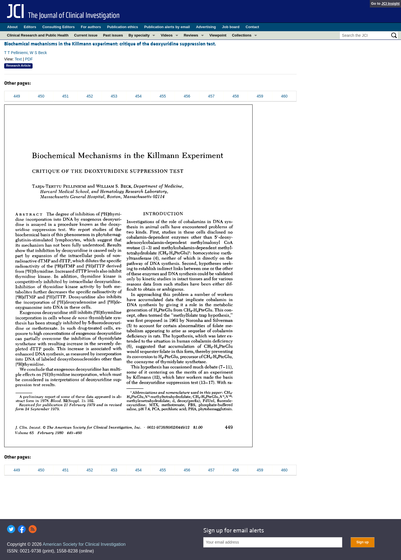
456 (187, 96)
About (12, 27)
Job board (230, 27)
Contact (252, 27)
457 (211, 96)
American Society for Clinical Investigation (84, 544)
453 (114, 96)
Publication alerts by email (167, 27)
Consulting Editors (58, 27)
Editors (30, 27)
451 (65, 96)
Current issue (85, 35)
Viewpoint (217, 35)
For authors (91, 27)
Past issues (113, 35)
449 (16, 96)
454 (138, 96)
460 (284, 96)
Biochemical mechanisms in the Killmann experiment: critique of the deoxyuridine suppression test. (110, 44)
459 (260, 96)
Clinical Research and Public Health (38, 35)
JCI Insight (391, 3)
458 (235, 96)
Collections (241, 35)
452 (89, 96)
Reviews (191, 35)
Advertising (206, 27)
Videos (166, 35)
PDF (29, 59)
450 (41, 96)
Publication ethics (122, 27)
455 (162, 96)
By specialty (139, 35)
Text (18, 59)
